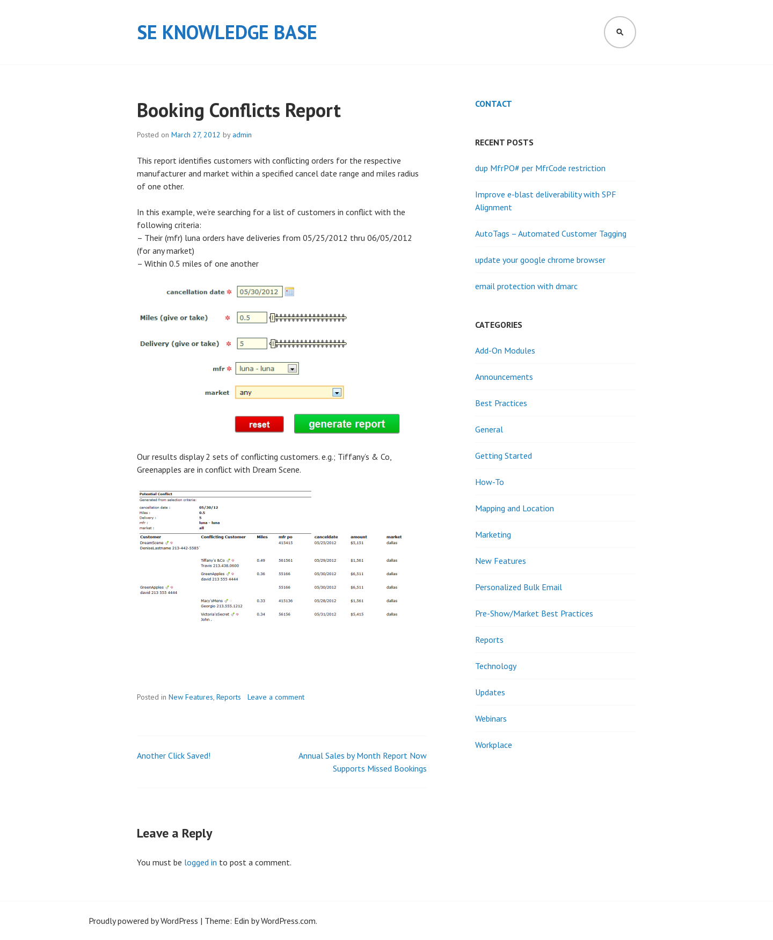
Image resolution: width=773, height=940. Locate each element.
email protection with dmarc (526, 286)
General (489, 429)
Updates (490, 692)
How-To (489, 481)
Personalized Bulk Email (518, 587)
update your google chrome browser (540, 259)
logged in (200, 862)
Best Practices (501, 403)
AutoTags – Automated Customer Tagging (550, 233)
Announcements (504, 376)
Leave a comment (275, 697)
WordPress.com (288, 920)
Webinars (491, 718)
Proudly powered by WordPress (143, 920)
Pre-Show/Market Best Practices (534, 613)
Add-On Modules (505, 350)
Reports (228, 697)
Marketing (493, 534)
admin (242, 134)
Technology (495, 665)
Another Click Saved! (173, 755)
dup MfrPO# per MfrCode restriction (540, 168)
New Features (191, 697)
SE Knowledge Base (227, 32)
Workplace (493, 744)
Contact (493, 103)
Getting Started (503, 455)
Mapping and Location (514, 508)
